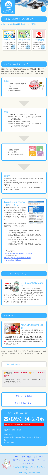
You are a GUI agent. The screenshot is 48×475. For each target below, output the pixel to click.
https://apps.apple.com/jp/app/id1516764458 (18, 253)
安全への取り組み (24, 396)
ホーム (16, 457)
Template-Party (34, 473)
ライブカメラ (28, 464)
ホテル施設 (26, 457)
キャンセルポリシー (24, 403)
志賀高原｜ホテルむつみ (30, 467)
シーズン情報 (29, 460)
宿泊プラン (38, 457)
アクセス (41, 460)
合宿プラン (16, 460)
